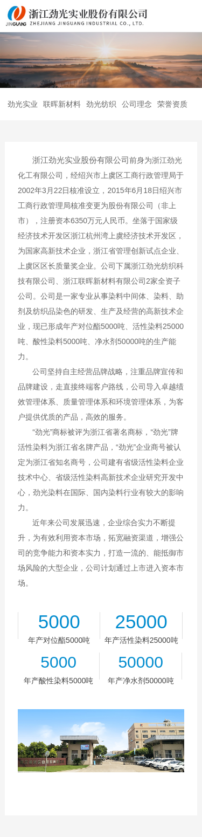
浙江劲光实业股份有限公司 (80, 159)
